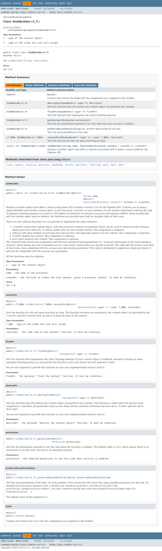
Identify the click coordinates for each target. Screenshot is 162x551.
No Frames (49, 9)
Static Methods (34, 85)
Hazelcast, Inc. (24, 548)
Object (17, 55)
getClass (44, 165)
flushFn (52, 111)
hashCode (57, 165)
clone (9, 165)
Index (62, 3)
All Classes (66, 9)
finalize (31, 165)
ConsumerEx (66, 103)
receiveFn (53, 137)
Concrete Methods (85, 85)
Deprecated (51, 3)
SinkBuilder (14, 103)
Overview (6, 3)
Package (17, 3)
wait (105, 165)
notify (69, 165)
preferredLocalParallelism (63, 129)
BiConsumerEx (68, 137)
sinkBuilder (54, 146)
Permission (68, 120)
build (50, 94)
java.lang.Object (12, 27)
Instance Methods (59, 85)
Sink (9, 94)
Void (42, 146)
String (67, 146)
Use (34, 3)
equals (19, 165)
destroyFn (53, 103)
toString (95, 165)
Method (41, 12)
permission (53, 120)
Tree (40, 3)
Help (69, 3)
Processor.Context (105, 146)
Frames (38, 9)
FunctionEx (86, 146)
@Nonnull (11, 190)
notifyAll (81, 165)
